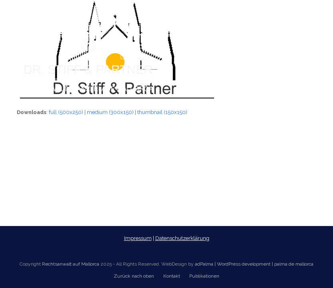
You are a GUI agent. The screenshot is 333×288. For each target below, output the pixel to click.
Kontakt (171, 276)
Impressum (138, 238)
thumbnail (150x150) (162, 112)
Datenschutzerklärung (182, 238)
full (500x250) (66, 112)
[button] (311, 48)
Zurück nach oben (134, 276)
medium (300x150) (110, 112)
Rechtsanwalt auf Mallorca (70, 264)
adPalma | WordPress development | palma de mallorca (254, 264)
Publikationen (204, 276)
